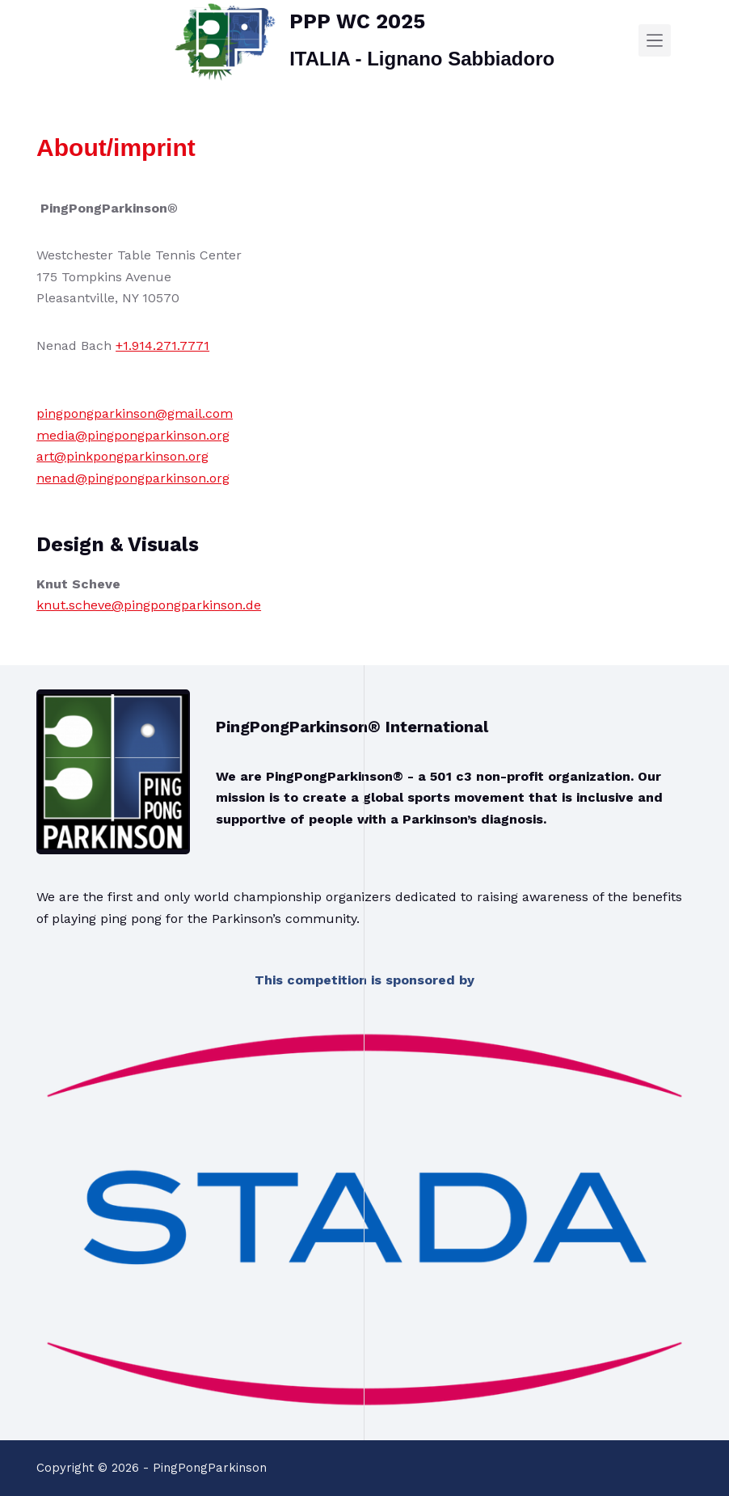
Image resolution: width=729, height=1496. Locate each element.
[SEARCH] (686, 41)
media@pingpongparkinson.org (133, 435)
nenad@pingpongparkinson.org (133, 478)
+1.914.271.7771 (162, 345)
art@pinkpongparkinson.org (122, 456)
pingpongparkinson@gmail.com (134, 413)
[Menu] (654, 40)
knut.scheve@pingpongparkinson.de (148, 605)
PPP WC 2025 (357, 21)
